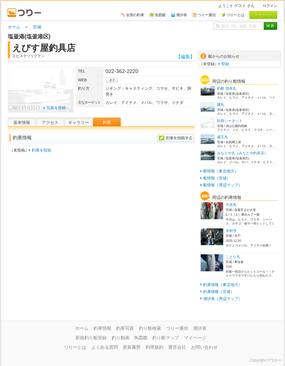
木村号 (231, 231)
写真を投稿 (56, 108)
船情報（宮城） (216, 178)
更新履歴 (132, 347)
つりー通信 (177, 328)
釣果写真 (125, 328)
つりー (276, 360)
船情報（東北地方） (220, 171)
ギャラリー (78, 122)
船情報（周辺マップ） (222, 185)
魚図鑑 (141, 337)
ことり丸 (233, 257)
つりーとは (75, 347)
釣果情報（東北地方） (222, 284)
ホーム (14, 27)
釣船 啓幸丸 (226, 88)
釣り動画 (120, 337)
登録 (225, 64)
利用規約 (154, 347)
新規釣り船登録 (91, 337)
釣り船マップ (165, 337)
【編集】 (185, 56)
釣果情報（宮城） (218, 291)
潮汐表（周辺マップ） (222, 298)
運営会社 (177, 347)
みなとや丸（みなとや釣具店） (242, 153)
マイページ (195, 337)
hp (111, 80)
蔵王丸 (222, 137)
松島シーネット (229, 121)
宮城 (37, 27)
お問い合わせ (204, 347)
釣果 (107, 122)
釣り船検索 (150, 328)
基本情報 (21, 122)
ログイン (270, 6)
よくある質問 (104, 347)
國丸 (220, 105)
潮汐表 (200, 328)
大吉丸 (231, 204)
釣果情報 (102, 328)
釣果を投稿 (41, 150)
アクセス (50, 122)
